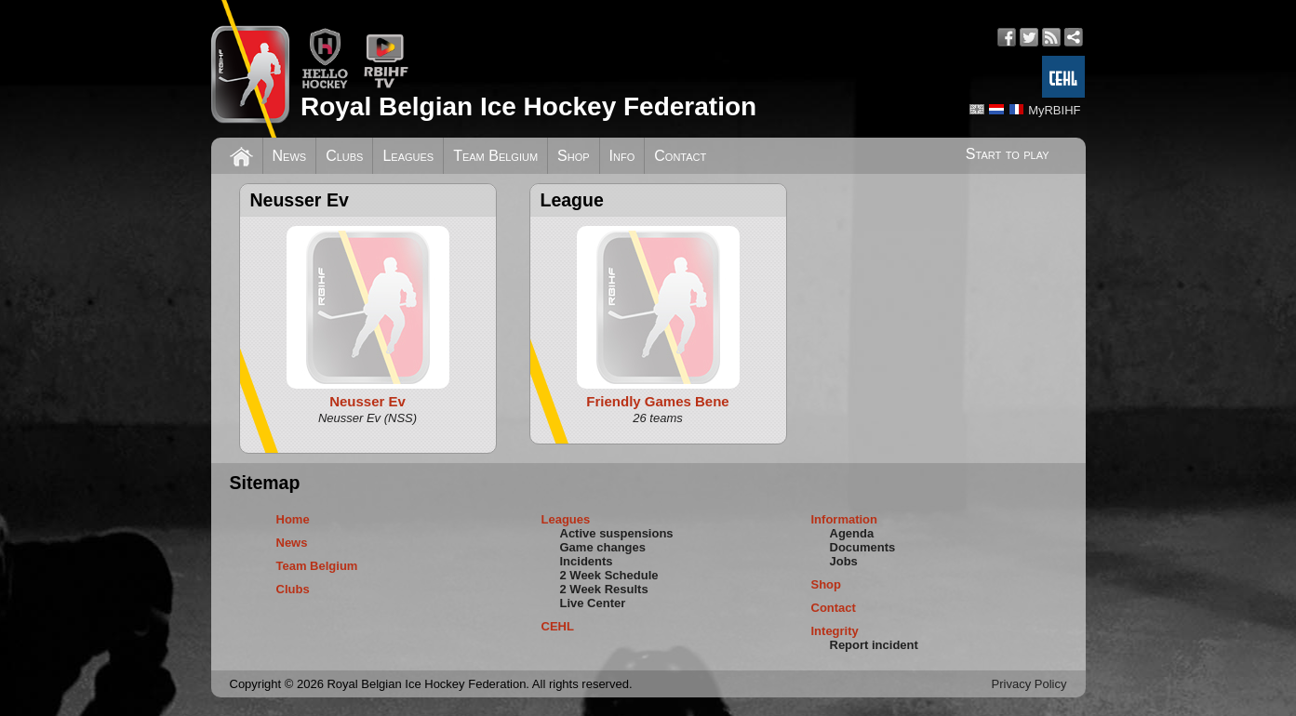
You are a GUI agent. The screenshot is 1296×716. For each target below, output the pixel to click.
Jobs (844, 561)
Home (293, 519)
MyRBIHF (1054, 110)
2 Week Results (604, 589)
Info (622, 156)
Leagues (408, 156)
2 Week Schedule (609, 575)
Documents (863, 547)
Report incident (874, 645)
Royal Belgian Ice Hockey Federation (528, 106)
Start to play (1007, 154)
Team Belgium (495, 156)
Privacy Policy (1029, 684)
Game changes (603, 547)
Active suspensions (617, 533)
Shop (573, 156)
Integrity (835, 631)
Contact (680, 156)
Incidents (586, 561)
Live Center (593, 603)
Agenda (852, 533)
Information (844, 519)
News (290, 156)
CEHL (557, 626)
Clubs (344, 156)
